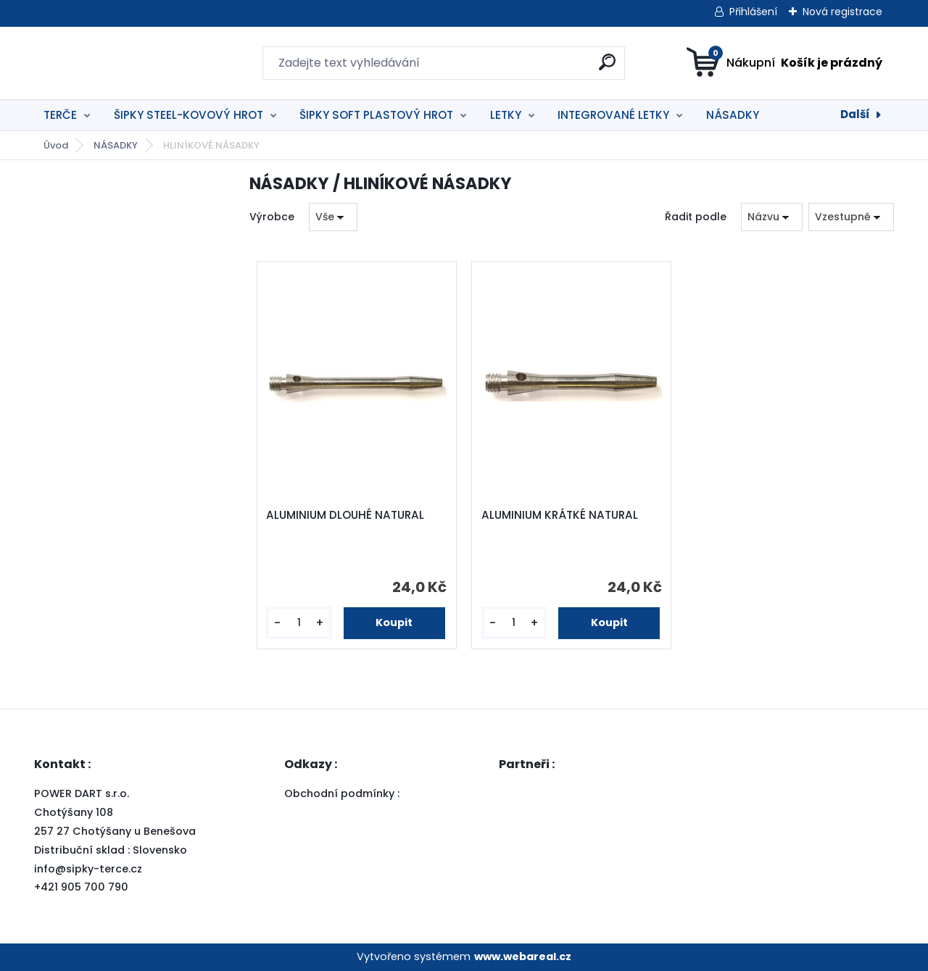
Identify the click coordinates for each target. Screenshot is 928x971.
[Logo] (123, 63)
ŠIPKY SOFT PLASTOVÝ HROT (376, 114)
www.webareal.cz (522, 956)
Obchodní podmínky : (343, 793)
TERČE (60, 114)
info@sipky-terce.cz (88, 869)
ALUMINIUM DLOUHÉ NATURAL (345, 515)
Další (855, 114)
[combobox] (772, 217)
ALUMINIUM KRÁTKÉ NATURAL (559, 515)
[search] (607, 68)
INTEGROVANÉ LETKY (613, 114)
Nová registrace (842, 11)
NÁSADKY (732, 114)
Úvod (56, 145)
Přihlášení (753, 11)
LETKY (505, 114)
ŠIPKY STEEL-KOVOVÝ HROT (188, 114)
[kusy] (298, 623)
